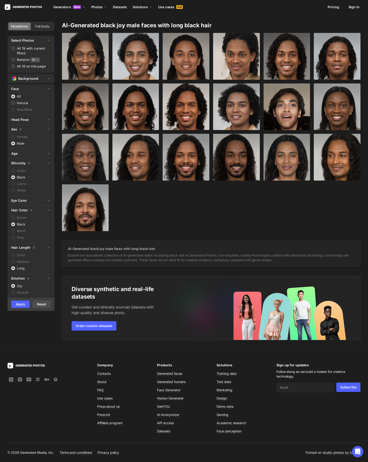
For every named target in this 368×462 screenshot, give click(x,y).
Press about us (108, 406)
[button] (357, 451)
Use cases (170, 7)
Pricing (333, 7)
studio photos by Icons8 (341, 452)
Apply (20, 304)
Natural (22, 103)
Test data (224, 382)
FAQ (100, 390)
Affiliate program (110, 423)
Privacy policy (108, 452)
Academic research (231, 423)
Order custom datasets (94, 326)
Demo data (225, 406)
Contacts (104, 373)
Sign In (354, 7)
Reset (41, 304)
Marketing (224, 390)
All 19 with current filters (31, 50)
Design (222, 398)
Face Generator (168, 390)
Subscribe (348, 387)
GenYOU (163, 406)
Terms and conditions (76, 452)
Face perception (229, 431)
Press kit (103, 415)
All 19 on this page (31, 66)
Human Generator (170, 398)
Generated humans (171, 382)
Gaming (222, 415)
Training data (227, 373)
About (102, 382)
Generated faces (169, 373)
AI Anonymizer (168, 415)
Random (23, 60)
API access (165, 423)
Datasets (120, 7)
